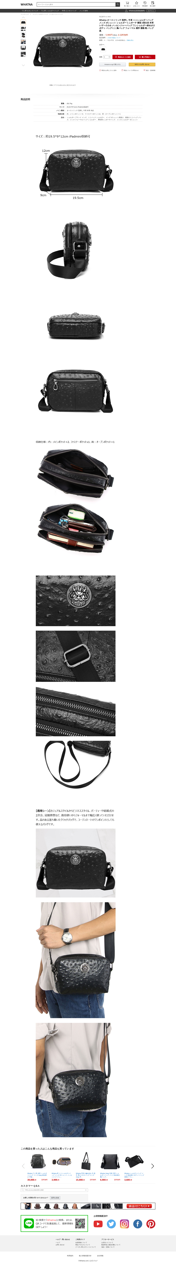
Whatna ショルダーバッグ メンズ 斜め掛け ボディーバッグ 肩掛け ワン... (134, 1175)
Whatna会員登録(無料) (137, 11)
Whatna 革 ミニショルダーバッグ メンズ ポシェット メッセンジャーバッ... (62, 1175)
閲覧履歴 (145, 4)
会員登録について (81, 1242)
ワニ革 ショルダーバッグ (50, 11)
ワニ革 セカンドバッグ (30, 11)
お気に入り (136, 4)
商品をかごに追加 (123, 57)
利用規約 (70, 1256)
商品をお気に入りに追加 (107, 70)
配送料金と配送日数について (110, 1245)
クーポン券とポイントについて (85, 1247)
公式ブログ (94, 1261)
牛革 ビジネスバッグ (69, 11)
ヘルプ (58, 1242)
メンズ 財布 (83, 11)
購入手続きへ (145, 57)
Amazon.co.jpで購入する (112, 64)
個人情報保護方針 (85, 1256)
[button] (23, 17)
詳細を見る (130, 40)
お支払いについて (107, 1242)
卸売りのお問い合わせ (142, 64)
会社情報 (100, 1256)
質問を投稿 (55, 1198)
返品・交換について (108, 1247)
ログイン (151, 11)
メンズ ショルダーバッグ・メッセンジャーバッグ (48, 14)
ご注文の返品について (114, 38)
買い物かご (127, 4)
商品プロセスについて (82, 1245)
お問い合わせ (60, 1245)
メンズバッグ (25, 14)
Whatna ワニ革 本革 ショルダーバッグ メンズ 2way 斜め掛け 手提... (37, 1175)
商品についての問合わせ (130, 70)
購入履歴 (152, 4)
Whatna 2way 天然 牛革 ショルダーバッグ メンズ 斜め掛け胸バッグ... (110, 1175)
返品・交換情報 (149, 70)
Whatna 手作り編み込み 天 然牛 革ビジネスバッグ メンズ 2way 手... (85, 1175)
